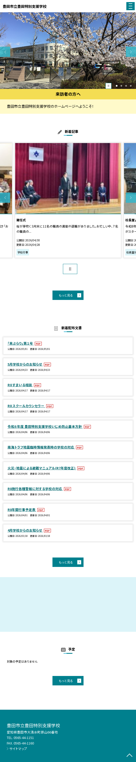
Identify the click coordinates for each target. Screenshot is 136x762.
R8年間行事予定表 (22, 509)
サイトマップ (18, 748)
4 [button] (131, 86)
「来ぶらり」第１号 (21, 343)
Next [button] (131, 52)
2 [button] (121, 86)
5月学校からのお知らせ (25, 364)
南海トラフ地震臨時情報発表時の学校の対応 (41, 447)
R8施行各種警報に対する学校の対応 (35, 488)
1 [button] (117, 86)
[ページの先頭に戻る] (129, 755)
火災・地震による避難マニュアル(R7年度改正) (42, 467)
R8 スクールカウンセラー (26, 405)
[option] (68, 50)
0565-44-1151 (24, 737)
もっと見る (66, 295)
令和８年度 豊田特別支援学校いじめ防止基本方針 (45, 426)
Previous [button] (5, 52)
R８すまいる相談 (20, 384)
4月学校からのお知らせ (25, 530)
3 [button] (126, 86)
